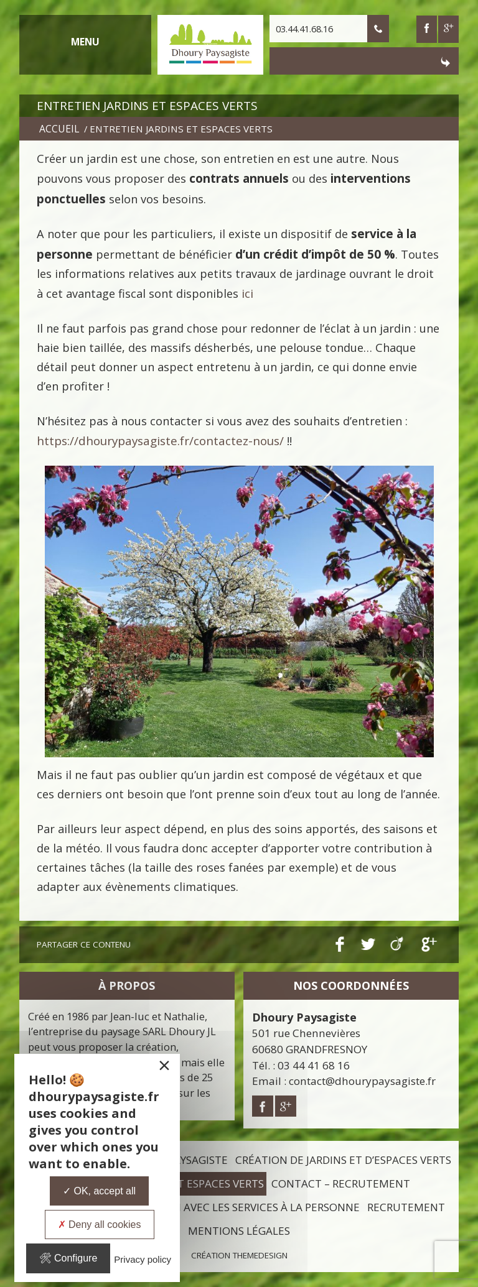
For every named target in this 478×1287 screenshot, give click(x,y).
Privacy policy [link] (142, 1259)
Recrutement (406, 1207)
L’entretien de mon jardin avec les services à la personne (197, 1207)
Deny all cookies (99, 1224)
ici (247, 293)
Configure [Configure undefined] (68, 1258)
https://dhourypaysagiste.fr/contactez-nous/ (160, 441)
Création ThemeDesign (239, 1255)
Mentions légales (239, 1231)
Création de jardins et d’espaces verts (343, 1160)
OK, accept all (99, 1191)
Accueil (59, 129)
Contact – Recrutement (340, 1183)
